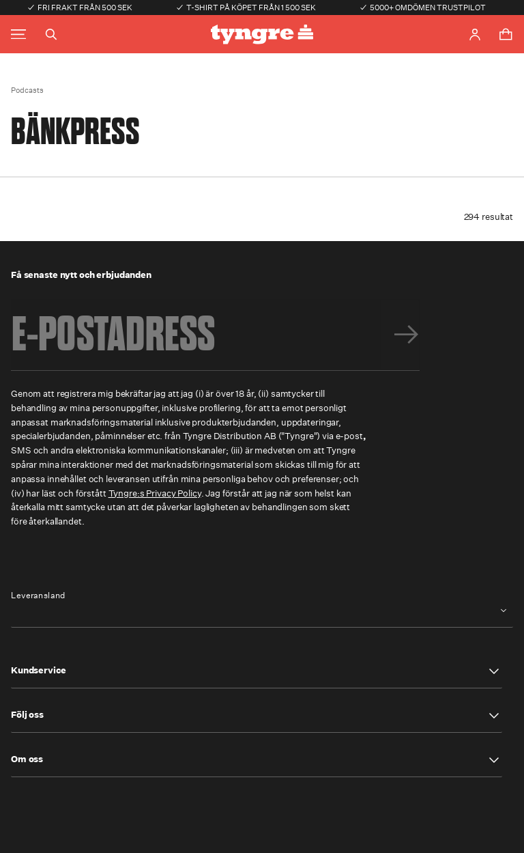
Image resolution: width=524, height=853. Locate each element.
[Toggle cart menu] (505, 34)
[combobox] (262, 611)
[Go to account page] (475, 34)
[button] (256, 671)
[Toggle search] (51, 34)
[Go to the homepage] (262, 34)
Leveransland (38, 595)
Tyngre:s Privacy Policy (154, 493)
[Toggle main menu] (18, 34)
